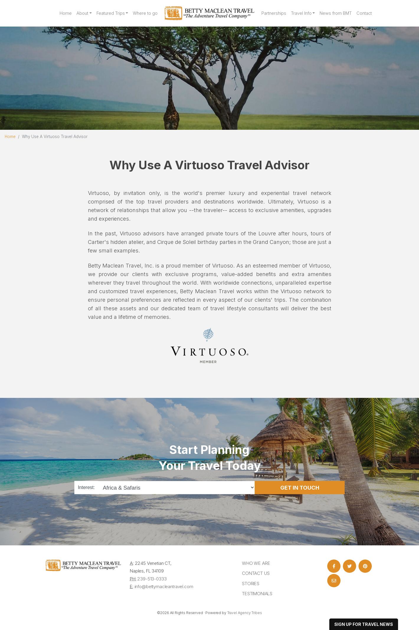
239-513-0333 (151, 579)
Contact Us (256, 573)
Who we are (256, 563)
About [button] (82, 13)
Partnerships (273, 13)
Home (66, 13)
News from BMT (336, 13)
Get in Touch (299, 487)
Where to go (145, 13)
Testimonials (257, 593)
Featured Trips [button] (110, 13)
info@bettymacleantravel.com (164, 586)
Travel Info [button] (301, 13)
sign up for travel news (363, 624)
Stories (250, 583)
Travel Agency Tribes (244, 613)
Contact (364, 13)
